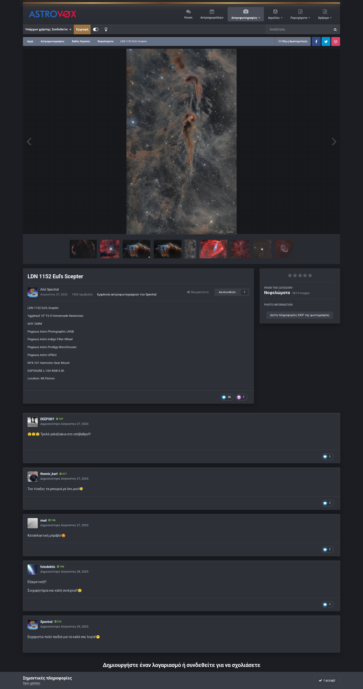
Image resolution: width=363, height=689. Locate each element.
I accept (327, 680)
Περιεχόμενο (299, 17)
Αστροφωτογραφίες (245, 17)
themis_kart (49, 474)
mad (43, 520)
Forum (188, 17)
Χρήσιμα (323, 17)
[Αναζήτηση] (289, 29)
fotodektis (47, 567)
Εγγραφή (82, 29)
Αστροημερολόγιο (211, 17)
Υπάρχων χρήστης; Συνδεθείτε (48, 29)
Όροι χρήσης (31, 683)
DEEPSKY (47, 419)
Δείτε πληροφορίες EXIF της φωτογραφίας (299, 315)
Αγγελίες (274, 17)
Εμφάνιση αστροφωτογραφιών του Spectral (126, 294)
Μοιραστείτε (198, 292)
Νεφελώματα (277, 292)
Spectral (53, 289)
